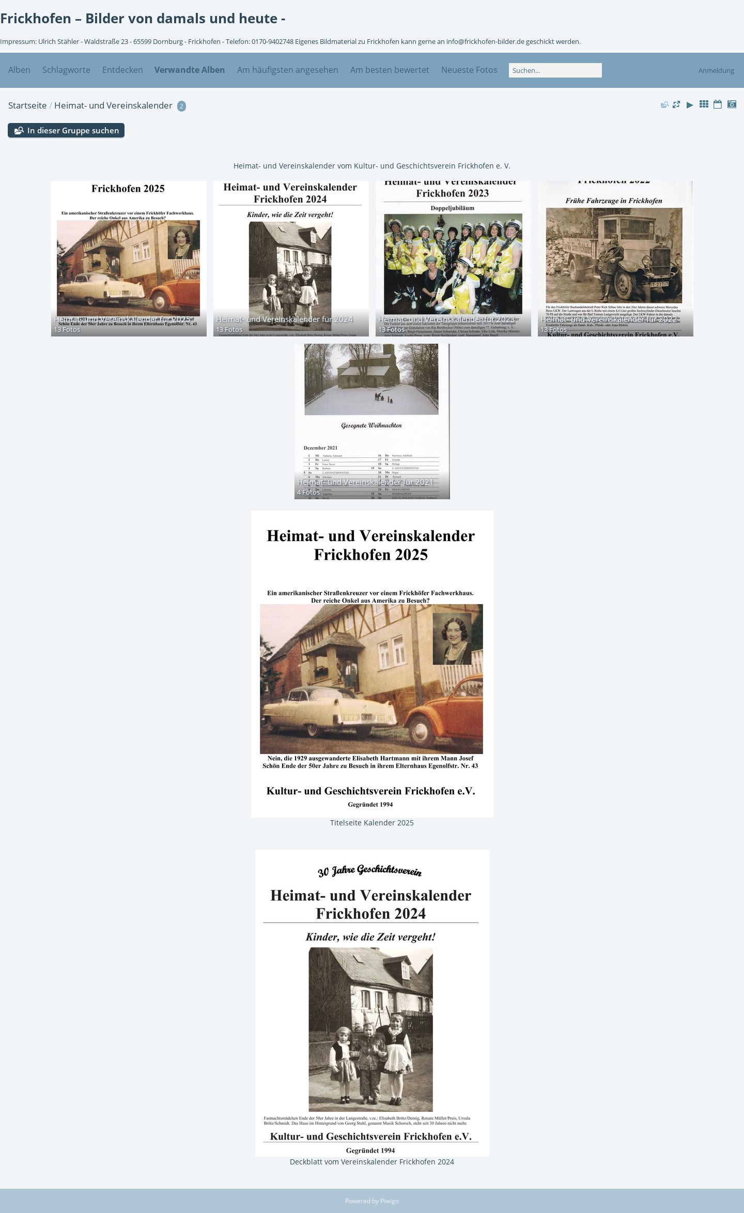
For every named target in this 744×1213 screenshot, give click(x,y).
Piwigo (389, 1200)
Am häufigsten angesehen (287, 69)
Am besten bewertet (389, 69)
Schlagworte (66, 69)
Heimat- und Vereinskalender (113, 105)
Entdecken (122, 69)
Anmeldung (716, 70)
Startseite (27, 105)
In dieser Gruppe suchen (73, 130)
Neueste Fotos (469, 69)
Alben (19, 69)
